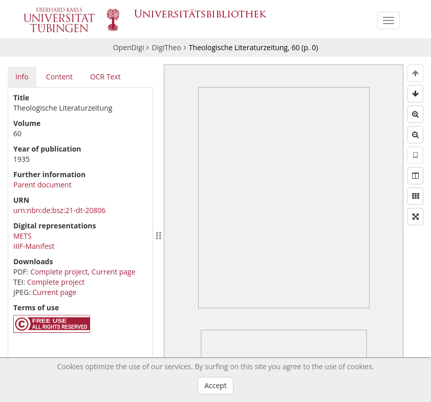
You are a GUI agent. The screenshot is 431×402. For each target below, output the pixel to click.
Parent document (42, 184)
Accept (215, 385)
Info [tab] (22, 76)
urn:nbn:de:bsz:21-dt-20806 (59, 210)
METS (22, 236)
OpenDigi (128, 47)
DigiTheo (166, 47)
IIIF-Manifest (33, 246)
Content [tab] (59, 76)
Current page (114, 272)
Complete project (59, 272)
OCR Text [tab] (105, 76)
